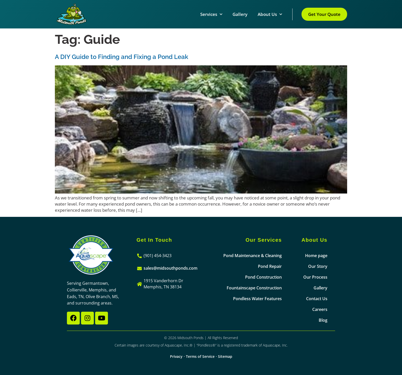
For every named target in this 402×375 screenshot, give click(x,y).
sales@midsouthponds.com (170, 268)
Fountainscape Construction (254, 288)
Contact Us (316, 298)
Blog (323, 320)
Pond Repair (270, 266)
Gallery (240, 14)
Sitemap (225, 356)
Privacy (176, 356)
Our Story (317, 266)
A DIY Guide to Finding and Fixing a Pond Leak (121, 56)
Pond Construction (263, 277)
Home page (316, 255)
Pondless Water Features (257, 298)
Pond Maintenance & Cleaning (252, 255)
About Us (270, 14)
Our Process (315, 277)
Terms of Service (200, 356)
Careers (319, 309)
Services (211, 14)
